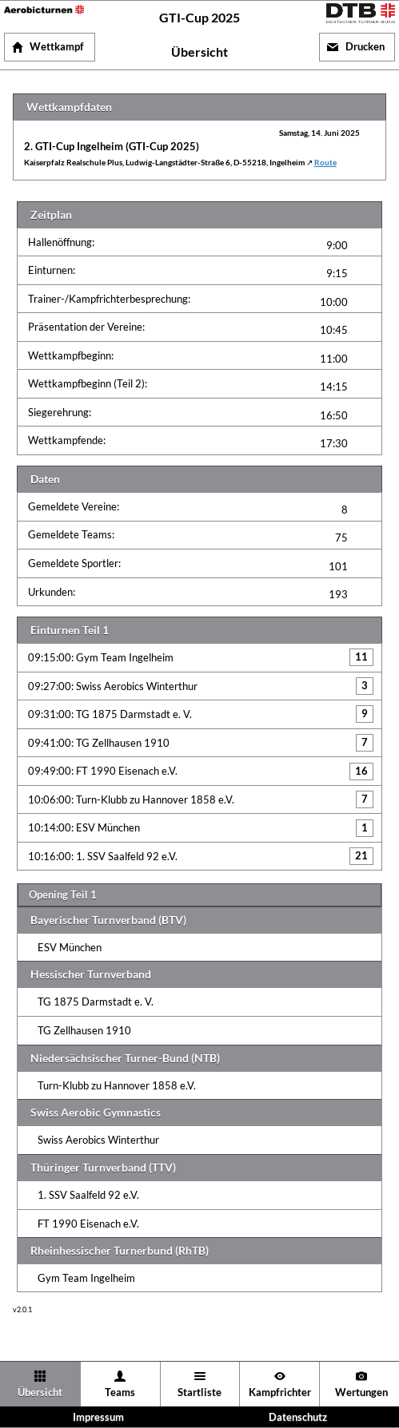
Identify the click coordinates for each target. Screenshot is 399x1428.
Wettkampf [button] (57, 47)
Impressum (98, 1416)
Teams (120, 1392)
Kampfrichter (280, 1392)
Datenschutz (298, 1416)
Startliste (199, 1392)
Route (325, 162)
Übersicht (40, 1392)
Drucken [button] (365, 47)
